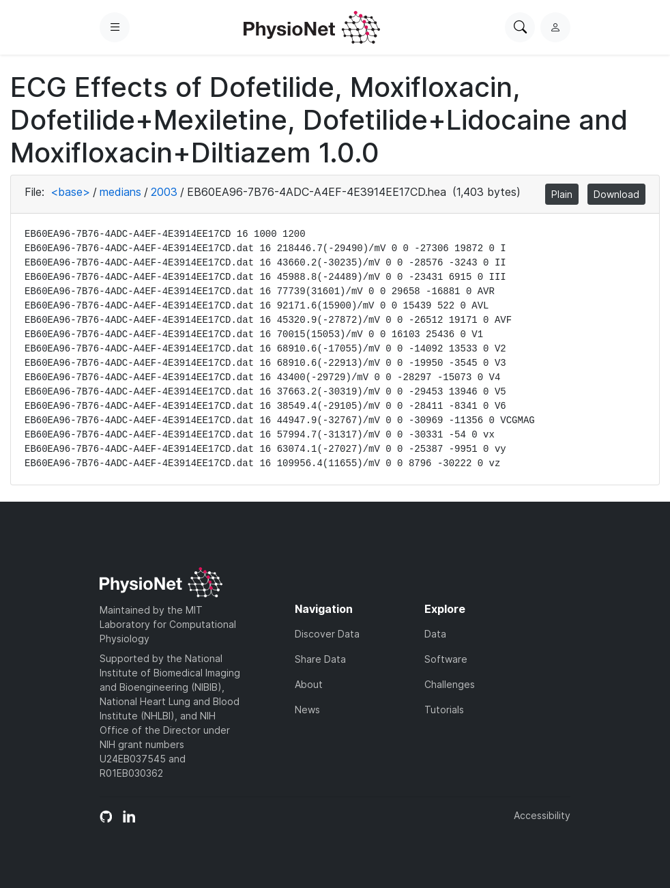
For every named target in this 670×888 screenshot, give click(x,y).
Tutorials (444, 709)
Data (435, 634)
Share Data (320, 659)
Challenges (449, 684)
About (309, 684)
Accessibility (542, 815)
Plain (561, 194)
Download (616, 194)
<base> (70, 192)
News (307, 709)
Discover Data (327, 634)
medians (120, 192)
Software (445, 659)
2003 (164, 192)
